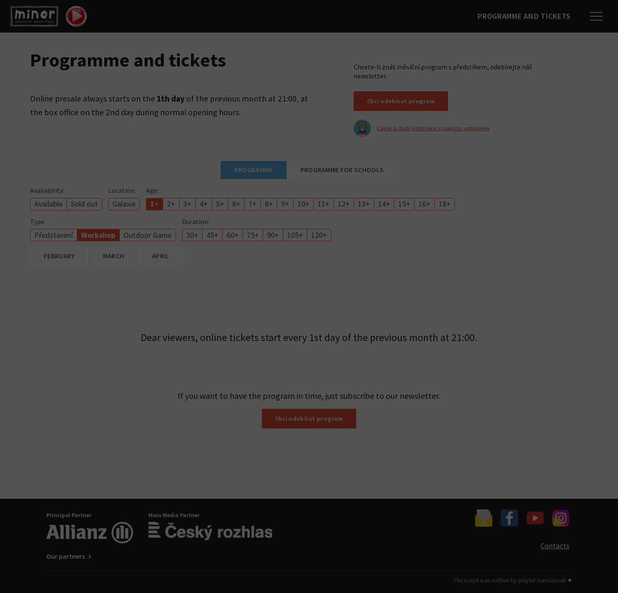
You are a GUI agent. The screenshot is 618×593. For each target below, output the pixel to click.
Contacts (555, 546)
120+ (319, 235)
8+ (269, 204)
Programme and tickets (521, 16)
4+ (204, 204)
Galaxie (124, 204)
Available (48, 204)
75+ (253, 235)
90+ (273, 235)
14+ (384, 204)
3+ (187, 204)
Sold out (84, 204)
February (59, 256)
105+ (295, 235)
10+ (303, 204)
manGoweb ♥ (554, 580)
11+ (324, 204)
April (161, 256)
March (113, 256)
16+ (424, 204)
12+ (344, 204)
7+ (252, 204)
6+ (236, 204)
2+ (171, 204)
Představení (53, 235)
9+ (285, 204)
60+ (233, 235)
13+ (364, 204)
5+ (220, 204)
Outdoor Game (148, 235)
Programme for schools (342, 169)
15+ (404, 204)
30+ (192, 235)
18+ (445, 204)
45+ (212, 235)
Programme (253, 169)
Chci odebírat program (401, 101)
